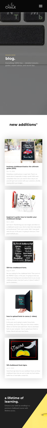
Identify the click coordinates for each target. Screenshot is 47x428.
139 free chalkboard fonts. (17, 268)
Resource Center (10, 55)
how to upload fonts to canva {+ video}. (22, 316)
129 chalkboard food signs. (17, 365)
